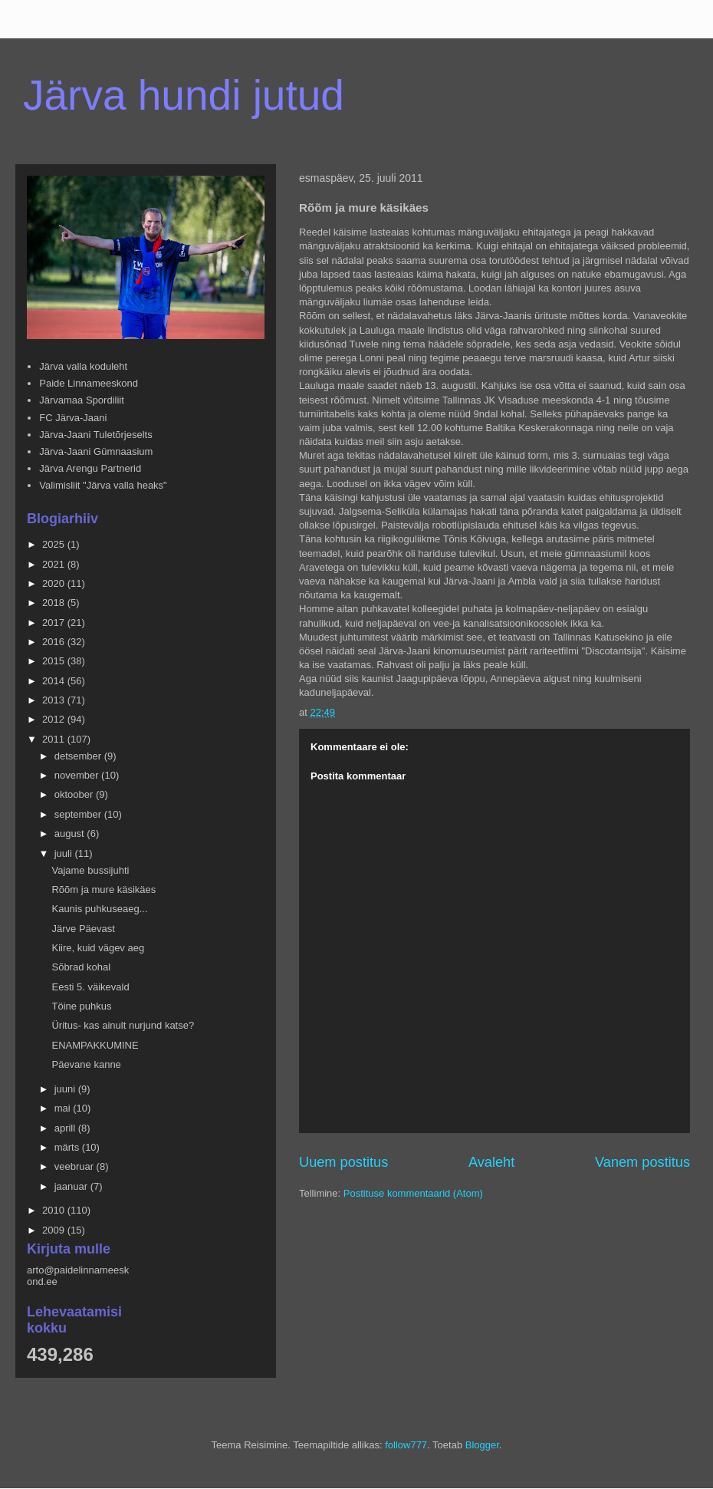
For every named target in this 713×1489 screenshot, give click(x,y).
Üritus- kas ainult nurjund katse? (122, 1025)
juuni (66, 1089)
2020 (54, 583)
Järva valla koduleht (83, 366)
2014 (54, 681)
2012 (54, 719)
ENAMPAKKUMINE (94, 1045)
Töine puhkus (81, 1006)
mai (64, 1108)
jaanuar (72, 1186)
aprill (66, 1128)
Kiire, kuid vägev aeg (97, 948)
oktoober (75, 794)
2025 (54, 544)
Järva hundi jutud (183, 95)
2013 (54, 700)
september (79, 814)
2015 (54, 661)
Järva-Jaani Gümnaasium (96, 451)
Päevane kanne (85, 1064)
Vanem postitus (642, 1162)
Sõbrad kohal (80, 967)
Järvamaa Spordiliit (81, 400)
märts (68, 1147)
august (70, 833)
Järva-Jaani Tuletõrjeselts (95, 434)
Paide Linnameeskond (88, 383)
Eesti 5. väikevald (90, 987)
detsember (79, 756)
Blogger (482, 1445)
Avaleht (491, 1162)
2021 (54, 564)
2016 (54, 641)
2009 (54, 1230)
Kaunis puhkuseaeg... (99, 908)
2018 (54, 602)
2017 (54, 622)
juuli (64, 853)
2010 (54, 1210)
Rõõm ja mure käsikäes (103, 889)
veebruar (75, 1166)
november (77, 775)
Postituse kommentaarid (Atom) (413, 1193)
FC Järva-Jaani (73, 417)
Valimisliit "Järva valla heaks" (103, 485)
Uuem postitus (343, 1162)
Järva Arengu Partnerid (90, 468)
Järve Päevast (82, 928)
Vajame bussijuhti (90, 870)
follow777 (406, 1445)
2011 (54, 739)
